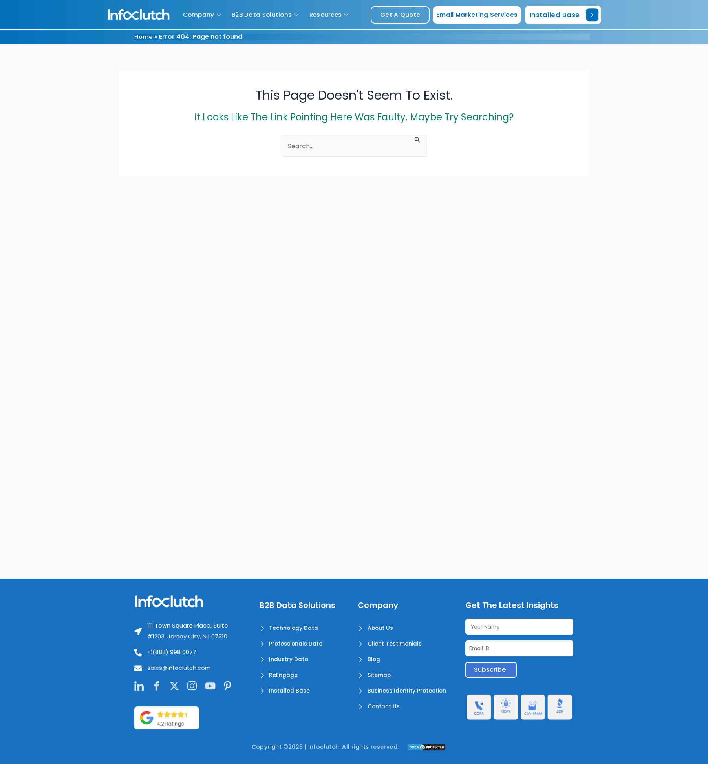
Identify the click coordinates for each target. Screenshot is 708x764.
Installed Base (564, 14)
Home (143, 36)
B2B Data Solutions (266, 15)
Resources (330, 15)
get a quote (400, 15)
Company (203, 15)
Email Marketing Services (477, 15)
